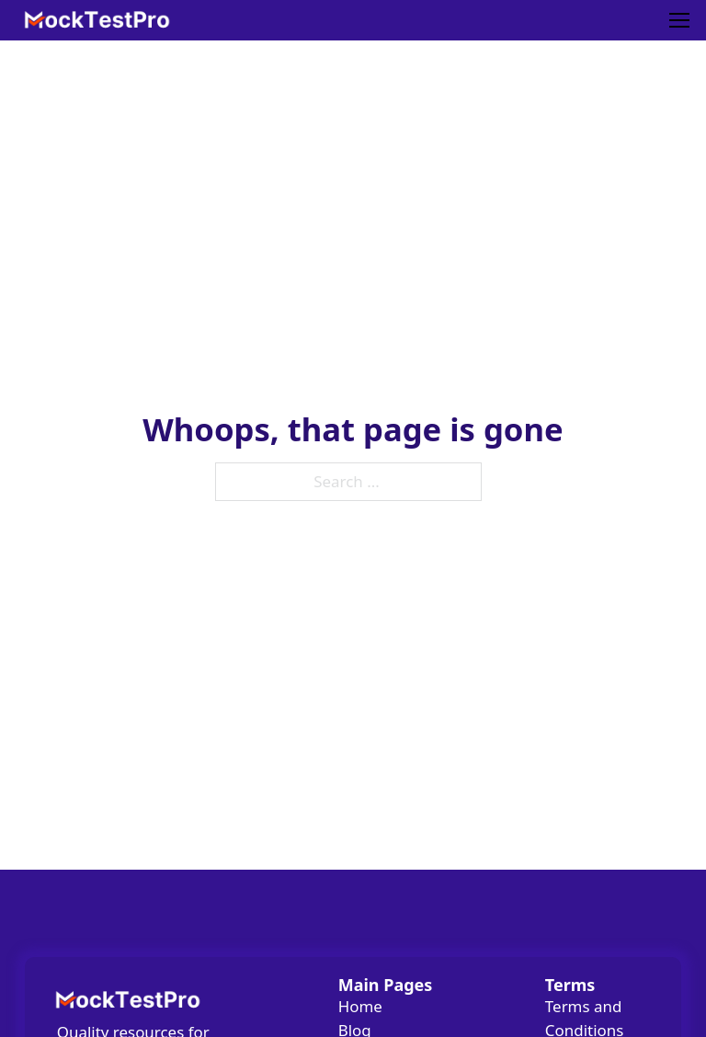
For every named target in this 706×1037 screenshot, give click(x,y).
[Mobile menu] (679, 20)
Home (360, 1006)
